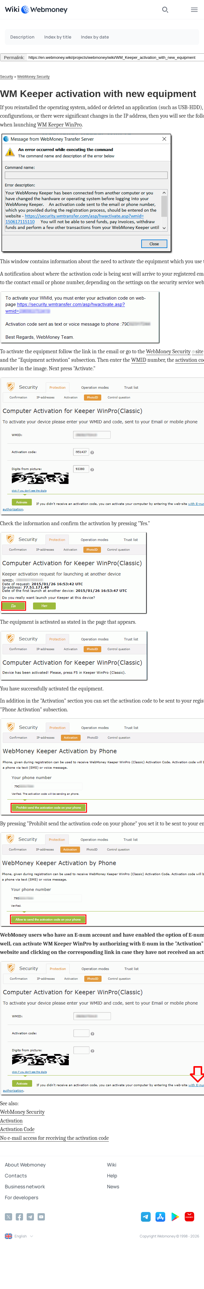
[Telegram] (30, 1216)
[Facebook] (19, 1216)
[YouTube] (41, 1216)
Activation (11, 1121)
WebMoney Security (33, 77)
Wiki (111, 1164)
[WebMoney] (44, 10)
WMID (138, 360)
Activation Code (17, 1129)
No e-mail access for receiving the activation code (54, 1138)
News (113, 1186)
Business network (25, 1186)
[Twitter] (8, 1216)
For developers (21, 1197)
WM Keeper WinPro (59, 125)
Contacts (16, 1175)
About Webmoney (25, 1164)
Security (6, 77)
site (199, 351)
